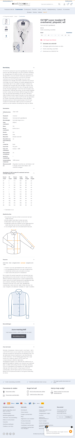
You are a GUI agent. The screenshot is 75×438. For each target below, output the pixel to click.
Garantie (5, 422)
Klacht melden (43, 420)
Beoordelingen (7, 324)
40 (48, 35)
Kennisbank (24, 410)
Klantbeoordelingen (8, 424)
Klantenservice (68, 1)
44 (62, 35)
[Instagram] (14, 434)
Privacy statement (26, 423)
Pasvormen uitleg (10, 391)
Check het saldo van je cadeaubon (45, 410)
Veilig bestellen (7, 413)
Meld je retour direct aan (36, 394)
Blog (22, 416)
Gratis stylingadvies (44, 423)
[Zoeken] (59, 4)
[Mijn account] (63, 4)
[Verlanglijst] (67, 4)
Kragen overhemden (26, 414)
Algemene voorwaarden (27, 418)
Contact (41, 407)
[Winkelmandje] (70, 4)
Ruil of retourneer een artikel (37, 391)
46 (68, 35)
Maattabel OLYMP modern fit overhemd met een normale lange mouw (16, 173)
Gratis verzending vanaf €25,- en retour (9, 410)
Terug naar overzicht (8, 16)
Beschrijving (6, 67)
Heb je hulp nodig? (58, 388)
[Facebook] (4, 434)
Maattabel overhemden (27, 425)
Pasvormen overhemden (12, 395)
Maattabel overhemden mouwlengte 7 (27, 428)
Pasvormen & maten (10, 388)
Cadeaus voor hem (8, 426)
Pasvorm (5, 259)
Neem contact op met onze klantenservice (61, 392)
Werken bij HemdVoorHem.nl (43, 418)
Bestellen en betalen (8, 407)
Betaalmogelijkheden (8, 415)
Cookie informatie (26, 420)
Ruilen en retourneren (8, 419)
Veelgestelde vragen (44, 413)
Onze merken (24, 412)
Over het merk (7, 347)
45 (65, 35)
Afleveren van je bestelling (10, 417)
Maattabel (69, 32)
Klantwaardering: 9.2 (8, 1)
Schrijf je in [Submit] (68, 417)
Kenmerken (6, 108)
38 (41, 35)
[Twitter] (7, 434)
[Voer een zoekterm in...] (50, 4)
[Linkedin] (10, 434)
